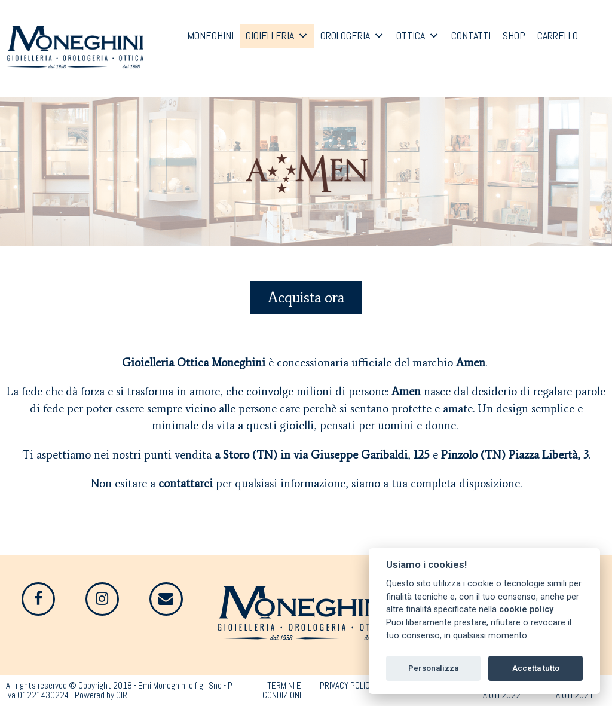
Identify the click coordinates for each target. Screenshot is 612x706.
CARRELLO (557, 35)
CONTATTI (471, 35)
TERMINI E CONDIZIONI (281, 690)
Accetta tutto (535, 668)
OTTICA (410, 35)
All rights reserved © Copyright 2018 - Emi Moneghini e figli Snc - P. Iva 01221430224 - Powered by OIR (119, 690)
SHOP (514, 35)
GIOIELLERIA (270, 35)
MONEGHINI (210, 35)
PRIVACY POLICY (347, 685)
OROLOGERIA (345, 35)
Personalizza (433, 668)
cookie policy (526, 609)
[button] (306, 297)
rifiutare (506, 623)
